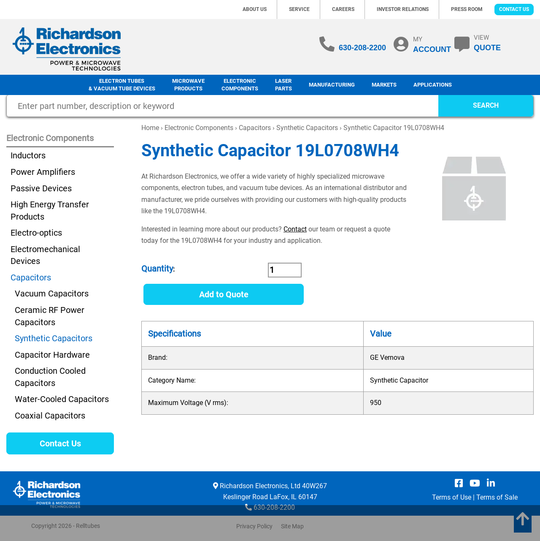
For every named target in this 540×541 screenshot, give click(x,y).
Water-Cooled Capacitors (62, 399)
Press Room (467, 9)
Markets (384, 85)
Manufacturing (332, 85)
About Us (255, 9)
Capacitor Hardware (52, 355)
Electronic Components (239, 85)
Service (299, 9)
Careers (343, 9)
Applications (432, 85)
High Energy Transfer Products (50, 210)
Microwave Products (188, 85)
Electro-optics (36, 233)
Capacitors (255, 128)
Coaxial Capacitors (50, 416)
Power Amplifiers (43, 172)
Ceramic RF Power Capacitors (49, 316)
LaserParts (283, 85)
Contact (295, 229)
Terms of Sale (497, 497)
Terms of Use (451, 497)
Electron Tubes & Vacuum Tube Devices (122, 85)
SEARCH (486, 105)
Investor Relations (403, 9)
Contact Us (514, 9)
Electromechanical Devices (45, 255)
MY (432, 44)
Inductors (28, 155)
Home (150, 128)
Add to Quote (223, 294)
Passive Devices (41, 188)
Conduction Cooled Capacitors (50, 377)
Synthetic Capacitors (307, 128)
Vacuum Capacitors (52, 293)
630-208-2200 (362, 47)
